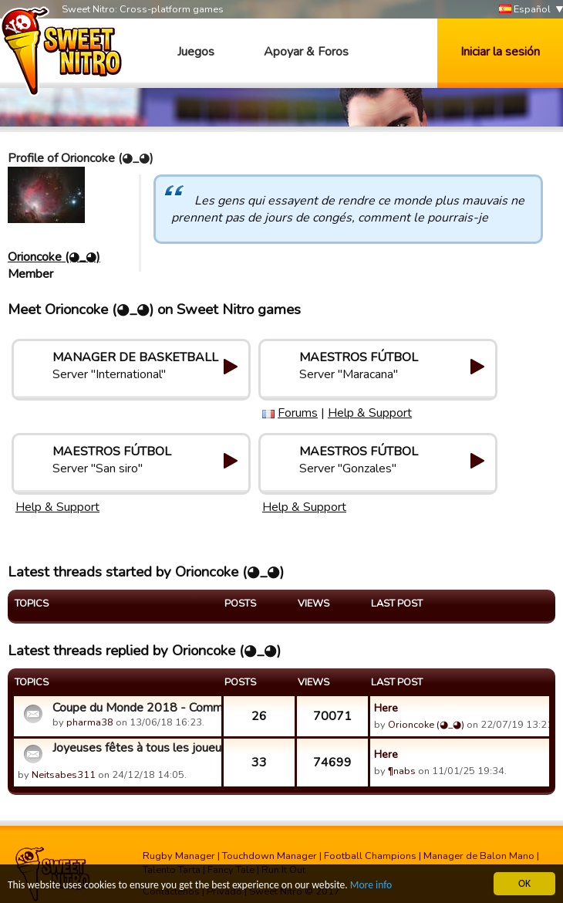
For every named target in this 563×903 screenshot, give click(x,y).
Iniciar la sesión (500, 51)
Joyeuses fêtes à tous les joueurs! (134, 747)
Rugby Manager (179, 856)
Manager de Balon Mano (478, 856)
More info (371, 885)
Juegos (195, 51)
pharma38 (89, 722)
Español (525, 9)
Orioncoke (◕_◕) (54, 257)
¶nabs (402, 771)
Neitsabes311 (64, 775)
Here (386, 707)
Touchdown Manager (269, 856)
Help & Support (370, 412)
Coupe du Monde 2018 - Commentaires (134, 707)
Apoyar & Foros (306, 51)
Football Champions (370, 856)
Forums (298, 412)
